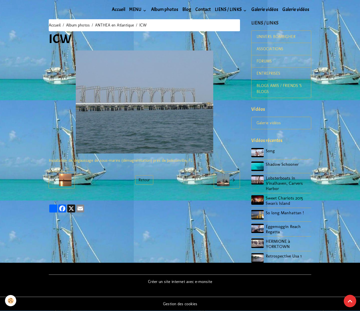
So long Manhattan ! (285, 212)
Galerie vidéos (264, 9)
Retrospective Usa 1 (284, 255)
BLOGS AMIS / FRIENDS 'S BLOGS (279, 88)
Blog (186, 9)
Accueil (118, 9)
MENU (135, 9)
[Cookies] (10, 300)
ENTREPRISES (268, 73)
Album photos (164, 9)
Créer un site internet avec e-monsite (180, 281)
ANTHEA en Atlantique (114, 25)
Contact (203, 9)
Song (270, 150)
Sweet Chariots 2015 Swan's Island (284, 200)
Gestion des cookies (180, 304)
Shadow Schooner (282, 164)
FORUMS (264, 61)
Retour (144, 180)
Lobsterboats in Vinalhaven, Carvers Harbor (284, 183)
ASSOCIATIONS (269, 48)
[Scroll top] (350, 301)
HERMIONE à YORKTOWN (278, 243)
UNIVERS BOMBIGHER (276, 36)
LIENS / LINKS (228, 9)
